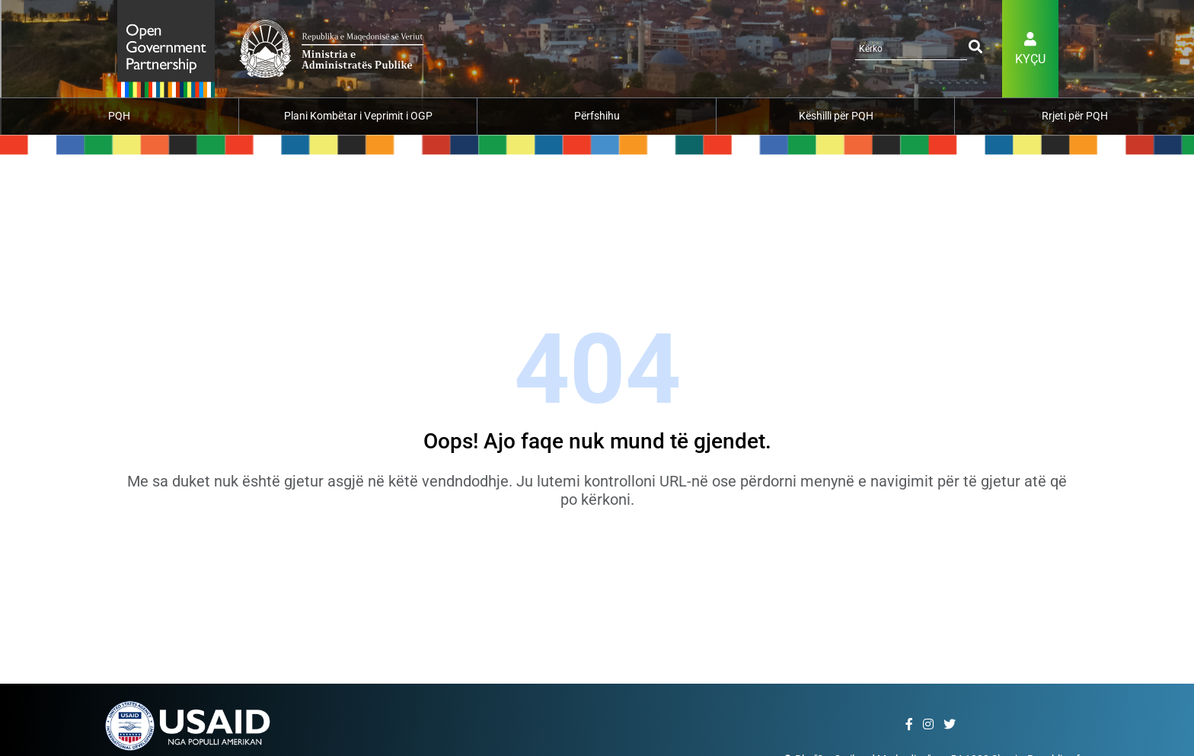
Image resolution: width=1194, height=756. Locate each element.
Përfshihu (597, 116)
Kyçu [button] (1030, 59)
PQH (119, 116)
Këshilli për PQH (836, 116)
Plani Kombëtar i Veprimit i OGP (358, 116)
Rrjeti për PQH (1075, 116)
